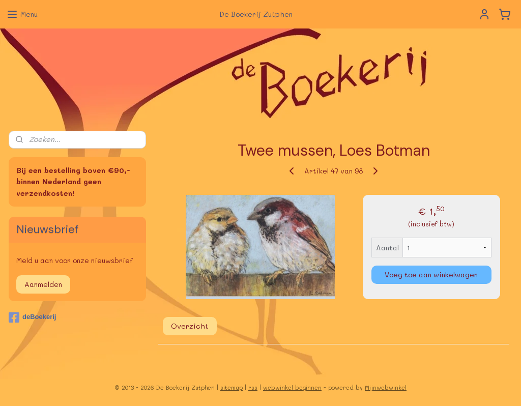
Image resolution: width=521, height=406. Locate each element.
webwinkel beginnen (292, 387)
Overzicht (190, 326)
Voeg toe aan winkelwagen (431, 274)
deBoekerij (32, 317)
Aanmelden (43, 284)
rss (252, 387)
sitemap (231, 387)
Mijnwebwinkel (386, 387)
